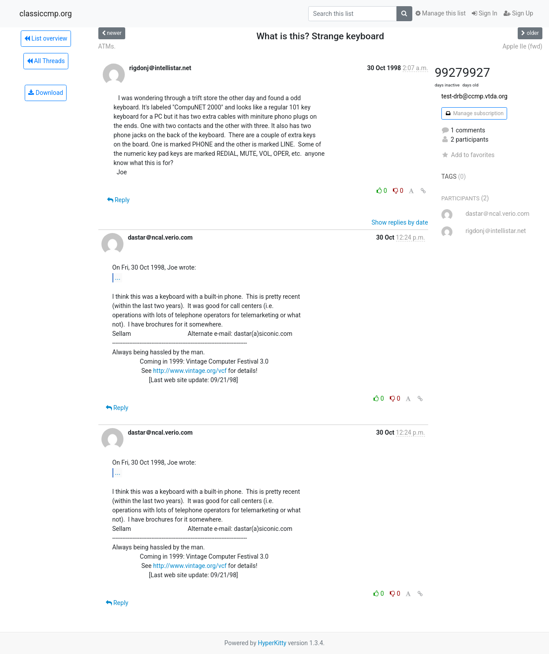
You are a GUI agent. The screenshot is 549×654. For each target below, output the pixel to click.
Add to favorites (468, 154)
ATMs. (107, 46)
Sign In (484, 13)
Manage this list (440, 13)
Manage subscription (474, 113)
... (118, 277)
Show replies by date (399, 222)
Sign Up (518, 13)
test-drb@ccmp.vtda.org (474, 96)
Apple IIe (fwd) (522, 46)
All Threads (46, 60)
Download (45, 92)
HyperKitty (272, 642)
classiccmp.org (45, 13)
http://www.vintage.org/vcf (190, 370)
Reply (118, 199)
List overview (45, 38)
